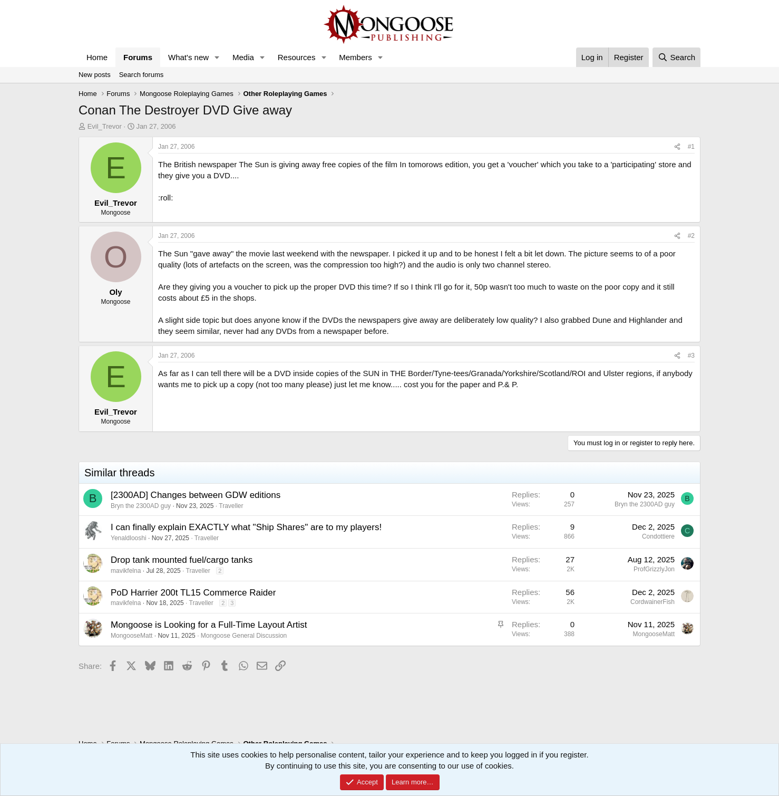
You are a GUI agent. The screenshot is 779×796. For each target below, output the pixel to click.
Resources (297, 57)
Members (355, 57)
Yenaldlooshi (129, 538)
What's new (188, 57)
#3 (691, 355)
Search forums (141, 75)
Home (97, 57)
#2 (691, 235)
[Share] (677, 147)
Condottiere (658, 536)
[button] (217, 57)
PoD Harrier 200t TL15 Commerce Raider (193, 593)
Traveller (231, 506)
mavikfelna (126, 570)
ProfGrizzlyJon (654, 569)
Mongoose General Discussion (244, 635)
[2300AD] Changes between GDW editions (195, 495)
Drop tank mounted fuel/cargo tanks (181, 560)
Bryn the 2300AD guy (141, 506)
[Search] (676, 57)
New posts (95, 75)
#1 (691, 146)
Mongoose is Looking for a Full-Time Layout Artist (209, 625)
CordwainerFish (652, 602)
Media (243, 57)
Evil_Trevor (104, 126)
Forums (137, 57)
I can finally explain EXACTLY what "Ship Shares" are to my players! (246, 527)
